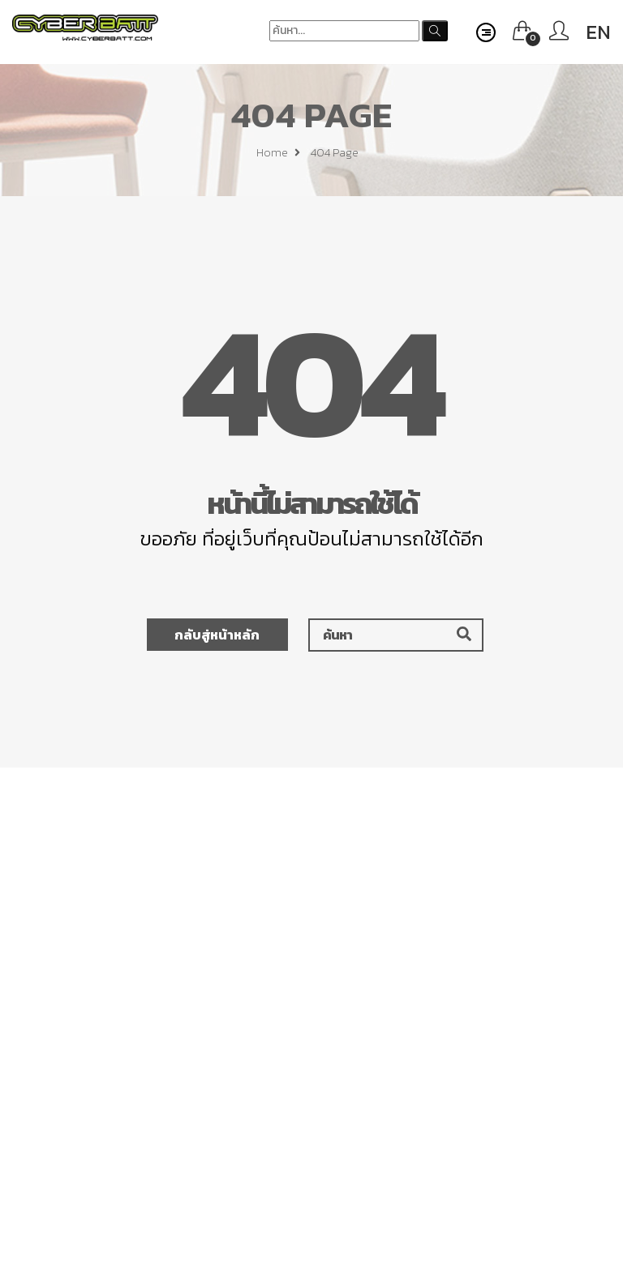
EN (598, 32)
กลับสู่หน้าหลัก (217, 634)
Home (278, 155)
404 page (335, 155)
